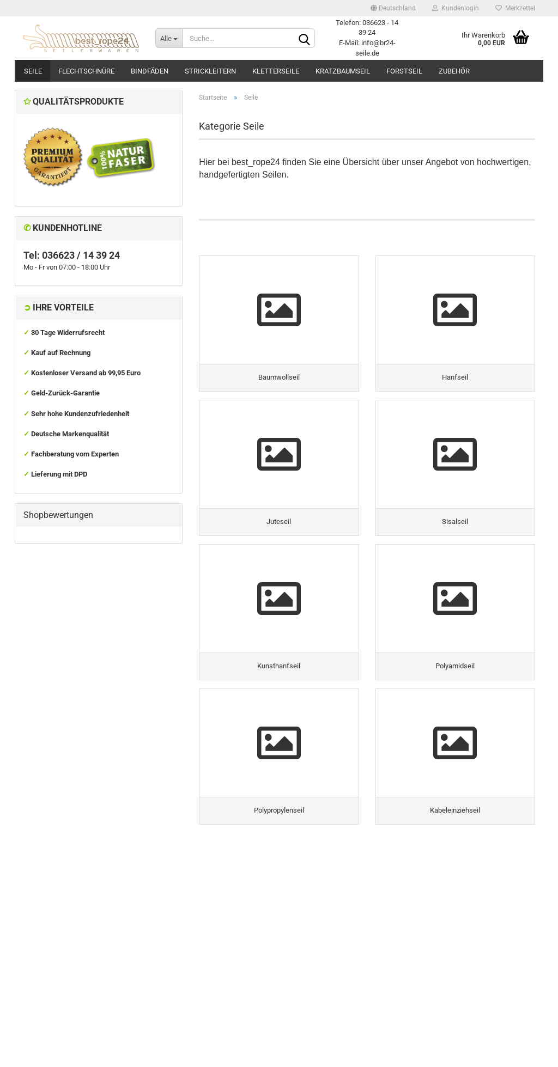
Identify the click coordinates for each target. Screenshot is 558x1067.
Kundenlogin (455, 8)
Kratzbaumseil (343, 71)
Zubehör (454, 71)
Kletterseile (275, 71)
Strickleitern (210, 71)
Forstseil (404, 71)
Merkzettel (515, 8)
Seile (33, 71)
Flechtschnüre (86, 71)
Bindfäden (149, 71)
